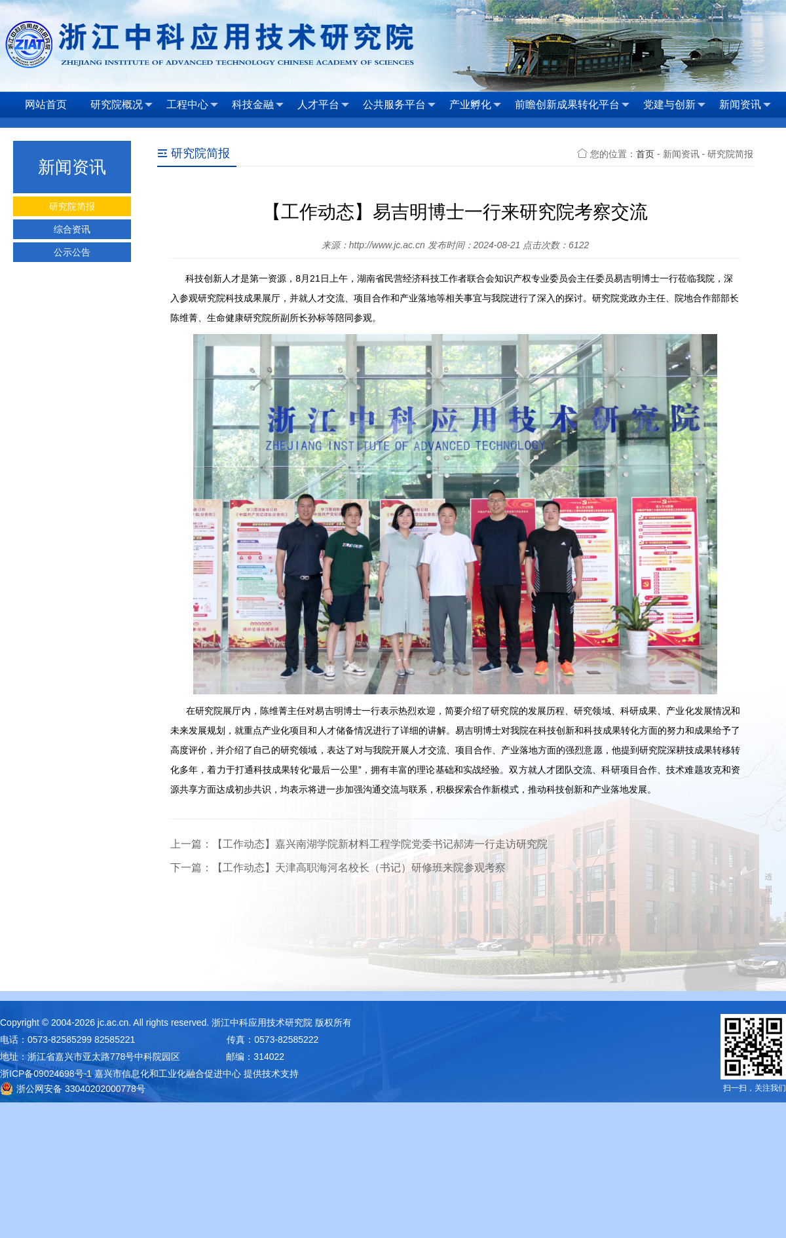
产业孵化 (475, 105)
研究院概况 (121, 105)
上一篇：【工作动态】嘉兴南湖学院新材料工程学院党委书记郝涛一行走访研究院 (359, 844)
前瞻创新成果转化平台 (572, 105)
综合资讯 (72, 229)
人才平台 (323, 105)
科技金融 (258, 105)
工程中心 (192, 105)
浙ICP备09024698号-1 (46, 1073)
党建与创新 (674, 105)
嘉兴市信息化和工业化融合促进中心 (167, 1073)
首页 (645, 154)
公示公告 (72, 252)
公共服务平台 (399, 105)
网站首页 (46, 104)
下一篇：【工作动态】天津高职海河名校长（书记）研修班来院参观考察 (338, 867)
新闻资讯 (745, 105)
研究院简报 (72, 206)
